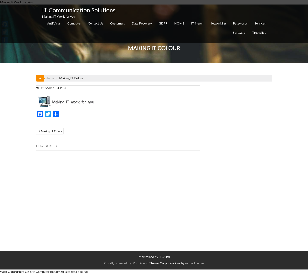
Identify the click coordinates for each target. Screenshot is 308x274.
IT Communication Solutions (79, 10)
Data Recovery (142, 23)
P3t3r (62, 88)
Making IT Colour (51, 131)
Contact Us (95, 23)
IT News (197, 23)
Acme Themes (194, 263)
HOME (179, 23)
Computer (74, 23)
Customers (117, 23)
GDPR (163, 23)
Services (260, 23)
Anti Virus (53, 23)
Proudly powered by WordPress (125, 263)
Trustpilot (259, 32)
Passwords (240, 23)
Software (239, 32)
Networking (218, 23)
